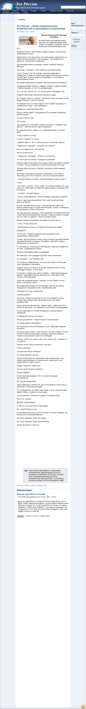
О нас (25, 13)
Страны (34, 11)
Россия (24, 11)
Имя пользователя (77, 25)
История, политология (11, 13)
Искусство (70, 11)
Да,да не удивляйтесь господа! (31, 494)
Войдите (20, 485)
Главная (6, 11)
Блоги (15, 11)
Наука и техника (56, 11)
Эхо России (26, 3)
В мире (43, 11)
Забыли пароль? (77, 40)
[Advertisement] (43, 613)
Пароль (75, 33)
